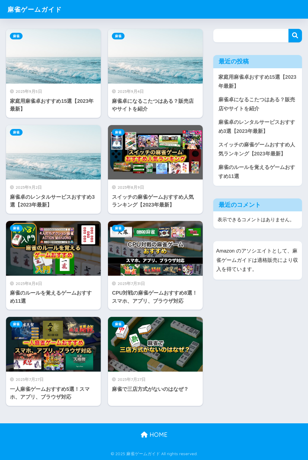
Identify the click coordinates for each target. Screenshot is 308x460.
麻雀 (16, 36)
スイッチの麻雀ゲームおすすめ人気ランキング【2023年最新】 (256, 149)
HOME (154, 434)
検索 (295, 35)
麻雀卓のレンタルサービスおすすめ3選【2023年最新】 (256, 126)
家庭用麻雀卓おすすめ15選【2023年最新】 (257, 81)
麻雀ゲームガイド (37, 9)
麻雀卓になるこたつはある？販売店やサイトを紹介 (256, 104)
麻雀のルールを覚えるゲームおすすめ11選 (256, 172)
